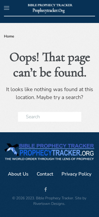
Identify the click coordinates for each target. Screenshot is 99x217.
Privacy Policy (76, 174)
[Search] (49, 117)
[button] (6, 8)
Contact (45, 174)
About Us (18, 174)
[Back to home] (49, 8)
